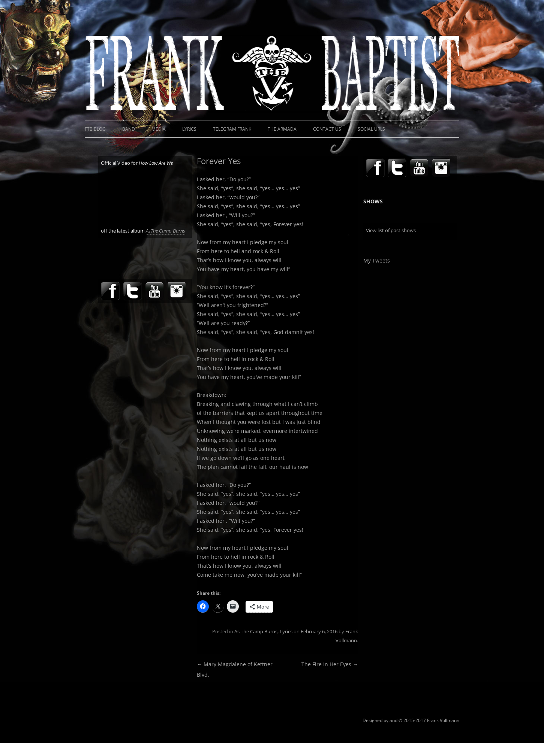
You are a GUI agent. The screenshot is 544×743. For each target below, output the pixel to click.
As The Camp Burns (255, 631)
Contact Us (327, 129)
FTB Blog (95, 129)
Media (158, 129)
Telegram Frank (232, 129)
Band (128, 129)
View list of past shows (391, 230)
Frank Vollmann (443, 720)
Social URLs (371, 129)
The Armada (282, 129)
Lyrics (189, 129)
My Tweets (376, 260)
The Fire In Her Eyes (329, 664)
